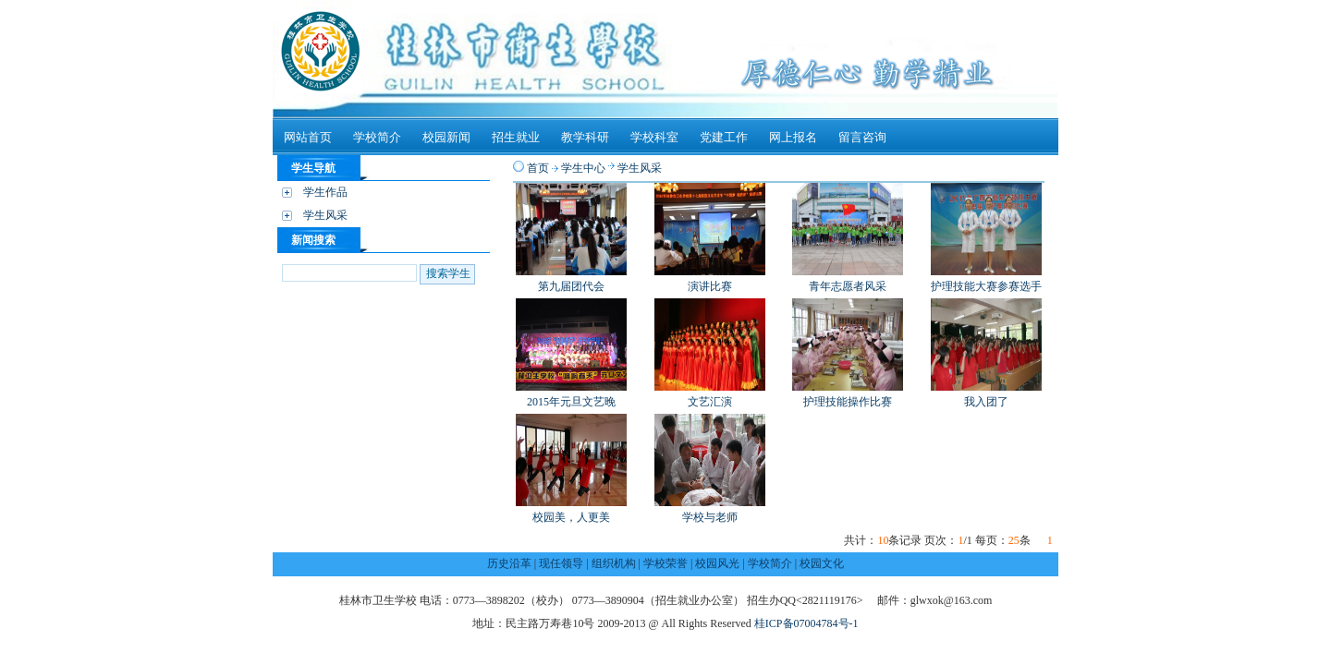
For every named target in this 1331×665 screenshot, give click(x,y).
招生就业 (516, 137)
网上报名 (793, 137)
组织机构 (614, 563)
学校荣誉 (665, 563)
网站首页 (308, 137)
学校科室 (654, 137)
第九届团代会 (571, 286)
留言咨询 (862, 137)
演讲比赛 (710, 286)
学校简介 (377, 137)
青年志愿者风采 (847, 286)
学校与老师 (710, 517)
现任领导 (561, 563)
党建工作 (724, 137)
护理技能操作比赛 (847, 401)
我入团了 (986, 401)
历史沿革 (509, 563)
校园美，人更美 (571, 517)
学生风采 (325, 215)
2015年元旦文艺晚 (571, 401)
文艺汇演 (710, 401)
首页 (538, 168)
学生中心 (583, 168)
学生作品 (325, 192)
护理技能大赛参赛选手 (986, 286)
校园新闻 (446, 137)
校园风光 (717, 563)
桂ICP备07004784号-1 (806, 623)
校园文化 (822, 563)
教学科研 (585, 137)
